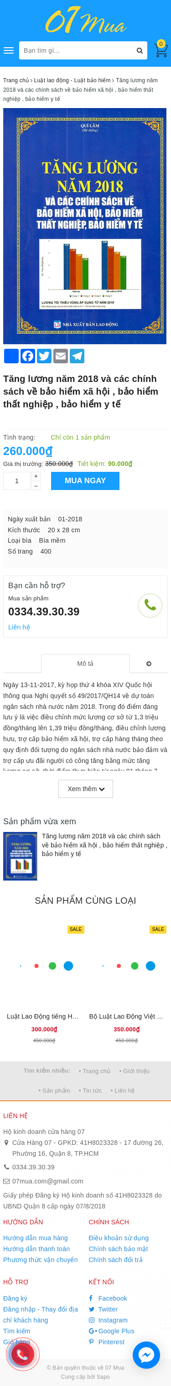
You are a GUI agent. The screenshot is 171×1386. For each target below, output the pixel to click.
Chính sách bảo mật (118, 1248)
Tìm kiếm (17, 1331)
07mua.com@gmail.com (47, 1181)
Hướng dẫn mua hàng (35, 1238)
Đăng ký (15, 1298)
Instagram (108, 1320)
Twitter (103, 1309)
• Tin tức (90, 1090)
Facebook (108, 1298)
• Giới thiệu (134, 1071)
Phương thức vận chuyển (40, 1259)
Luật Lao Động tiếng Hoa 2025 (51, 1016)
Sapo (103, 1377)
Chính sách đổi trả (116, 1259)
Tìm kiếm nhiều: (47, 1070)
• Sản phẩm (54, 1090)
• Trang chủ (95, 1071)
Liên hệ (19, 627)
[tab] (85, 663)
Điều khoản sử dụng (119, 1238)
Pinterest (107, 1342)
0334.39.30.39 (44, 611)
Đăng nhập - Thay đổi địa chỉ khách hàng (40, 1315)
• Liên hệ (123, 1090)
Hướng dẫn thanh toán (36, 1248)
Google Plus (112, 1331)
